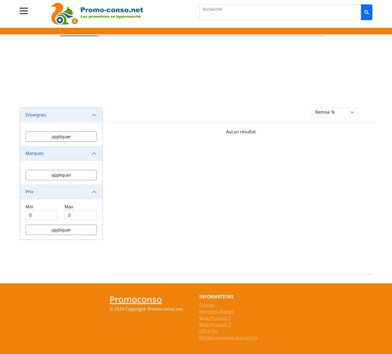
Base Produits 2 (215, 325)
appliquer (61, 137)
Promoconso (135, 299)
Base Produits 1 (215, 318)
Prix (29, 192)
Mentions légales (216, 311)
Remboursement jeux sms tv (228, 338)
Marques (35, 153)
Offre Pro (208, 331)
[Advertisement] (244, 202)
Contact (207, 305)
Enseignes (36, 115)
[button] (24, 11)
